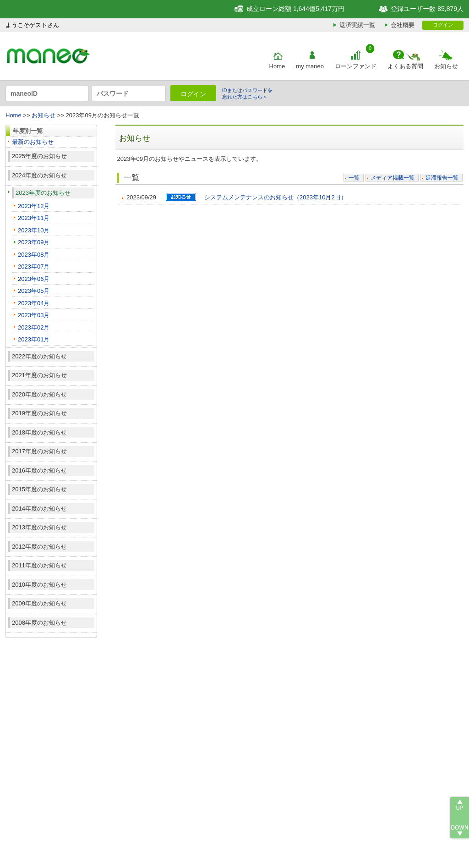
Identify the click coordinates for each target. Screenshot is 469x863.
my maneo (310, 66)
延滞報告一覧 (441, 178)
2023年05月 (33, 290)
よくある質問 (405, 66)
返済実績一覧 (357, 25)
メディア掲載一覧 (392, 178)
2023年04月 (33, 303)
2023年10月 (33, 230)
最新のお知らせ (33, 141)
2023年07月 (33, 266)
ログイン (443, 24)
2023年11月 (33, 217)
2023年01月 (33, 339)
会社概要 (402, 25)
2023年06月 (33, 278)
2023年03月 (33, 315)
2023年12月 (33, 206)
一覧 (354, 178)
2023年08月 (33, 254)
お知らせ (446, 66)
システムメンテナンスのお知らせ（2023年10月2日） (275, 197)
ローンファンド (355, 66)
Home (277, 66)
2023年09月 (33, 242)
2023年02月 (33, 327)
